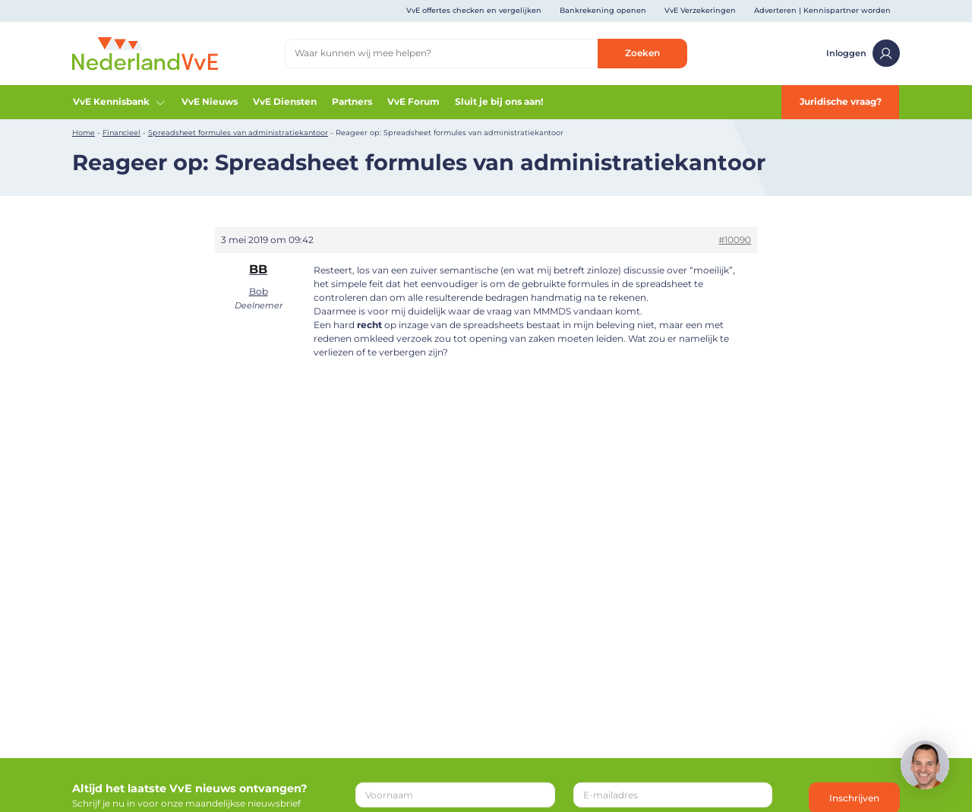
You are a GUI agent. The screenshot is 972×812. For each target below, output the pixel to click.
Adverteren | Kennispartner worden (822, 10)
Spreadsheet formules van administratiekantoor (238, 132)
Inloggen (863, 53)
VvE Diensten (285, 101)
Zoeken (642, 52)
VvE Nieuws (209, 101)
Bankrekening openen (603, 10)
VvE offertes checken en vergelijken (473, 10)
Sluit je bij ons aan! (499, 101)
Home (83, 132)
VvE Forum (413, 101)
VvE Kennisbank (119, 102)
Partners (352, 101)
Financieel (121, 132)
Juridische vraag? (841, 101)
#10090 (734, 239)
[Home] (145, 52)
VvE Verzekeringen (700, 10)
